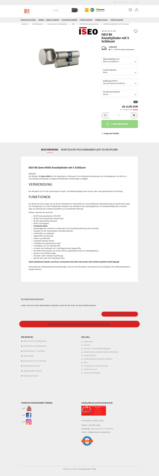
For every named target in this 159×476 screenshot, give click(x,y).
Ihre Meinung (119, 314)
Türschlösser (86, 20)
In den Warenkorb (117, 124)
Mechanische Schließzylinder (34, 346)
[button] (137, 10)
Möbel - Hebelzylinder (49, 20)
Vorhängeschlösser (30, 376)
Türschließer (116, 20)
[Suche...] (75, 10)
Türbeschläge (101, 20)
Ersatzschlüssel (28, 20)
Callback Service (90, 369)
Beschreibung (49, 149)
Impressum (88, 342)
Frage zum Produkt (111, 133)
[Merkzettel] (130, 10)
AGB (85, 362)
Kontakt (87, 345)
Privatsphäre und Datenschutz (96, 366)
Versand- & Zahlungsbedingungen (97, 349)
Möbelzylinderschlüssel (32, 371)
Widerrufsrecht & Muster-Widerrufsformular (101, 352)
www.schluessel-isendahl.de (102, 429)
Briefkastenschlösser (31, 366)
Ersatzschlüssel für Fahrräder (34, 361)
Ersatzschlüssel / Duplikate (34, 351)
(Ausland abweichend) (127, 49)
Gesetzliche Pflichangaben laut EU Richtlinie (89, 149)
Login (135, 2)
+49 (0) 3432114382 (121, 2)
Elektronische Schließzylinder (35, 341)
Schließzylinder (69, 20)
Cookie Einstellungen (92, 373)
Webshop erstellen (70, 469)
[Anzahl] (119, 115)
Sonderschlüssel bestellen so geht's (98, 359)
